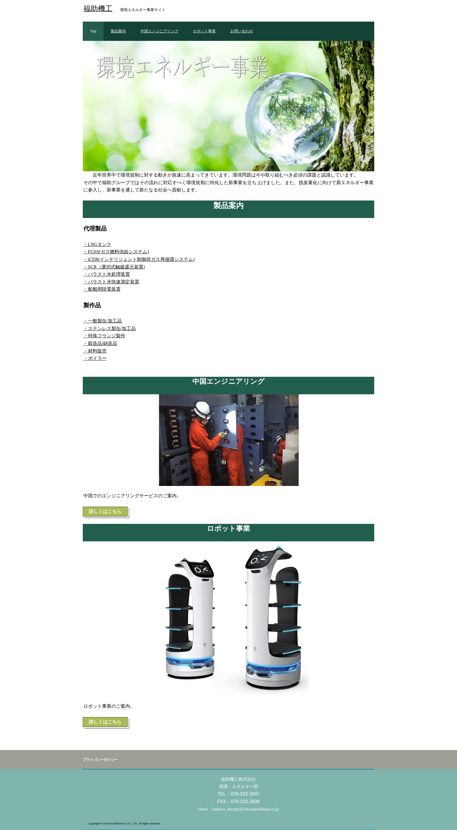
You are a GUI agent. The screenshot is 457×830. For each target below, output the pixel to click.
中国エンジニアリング (159, 31)
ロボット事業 (204, 31)
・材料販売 (95, 350)
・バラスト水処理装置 (106, 274)
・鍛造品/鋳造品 (100, 343)
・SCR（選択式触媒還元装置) (114, 266)
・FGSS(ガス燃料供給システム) (116, 251)
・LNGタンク (97, 244)
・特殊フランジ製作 (104, 335)
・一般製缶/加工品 (102, 320)
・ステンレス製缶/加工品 (109, 328)
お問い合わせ (241, 31)
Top (93, 31)
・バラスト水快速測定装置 (111, 281)
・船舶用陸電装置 (102, 289)
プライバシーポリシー (100, 760)
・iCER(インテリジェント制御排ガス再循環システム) (139, 259)
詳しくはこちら (105, 511)
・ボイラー (95, 358)
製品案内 (118, 31)
